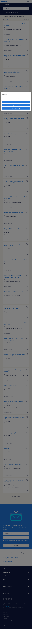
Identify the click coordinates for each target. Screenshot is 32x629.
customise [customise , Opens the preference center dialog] (16, 101)
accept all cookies (16, 108)
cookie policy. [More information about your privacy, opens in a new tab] (17, 98)
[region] (16, 101)
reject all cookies (16, 105)
